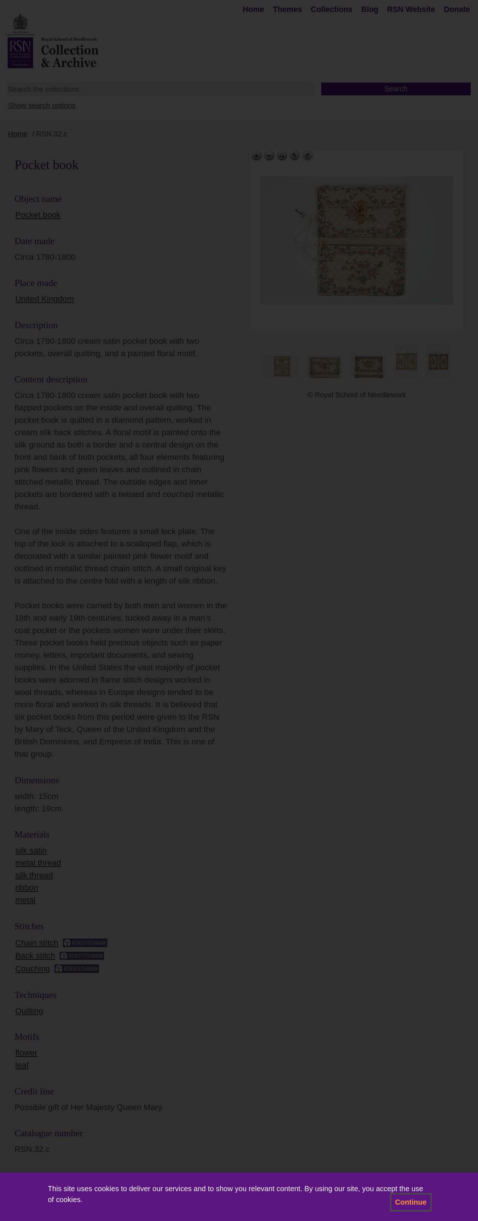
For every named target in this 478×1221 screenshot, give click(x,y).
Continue (411, 1202)
